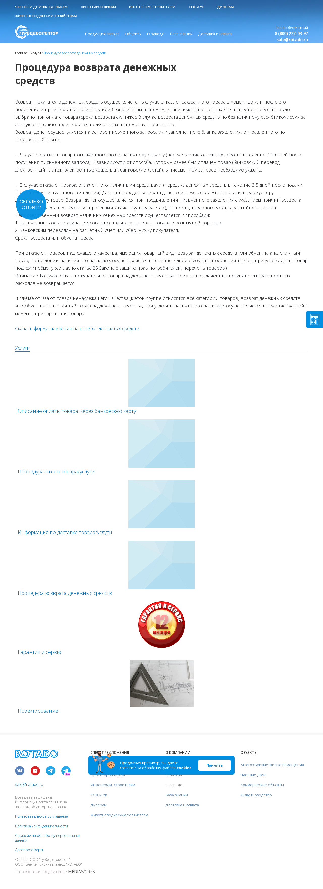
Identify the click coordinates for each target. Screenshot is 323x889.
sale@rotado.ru (292, 39)
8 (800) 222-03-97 (291, 33)
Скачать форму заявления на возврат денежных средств (77, 328)
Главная (21, 53)
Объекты (133, 33)
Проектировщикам (98, 7)
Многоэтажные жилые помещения (272, 764)
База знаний (181, 33)
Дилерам (225, 7)
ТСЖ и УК (196, 7)
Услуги (35, 53)
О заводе (155, 33)
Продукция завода (102, 33)
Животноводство (256, 794)
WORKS (81, 871)
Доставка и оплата (215, 33)
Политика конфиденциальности (41, 826)
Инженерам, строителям (152, 7)
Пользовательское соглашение (41, 816)
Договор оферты (30, 849)
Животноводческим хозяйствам (46, 16)
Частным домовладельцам (41, 7)
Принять (214, 765)
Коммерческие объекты (262, 784)
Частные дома (253, 774)
